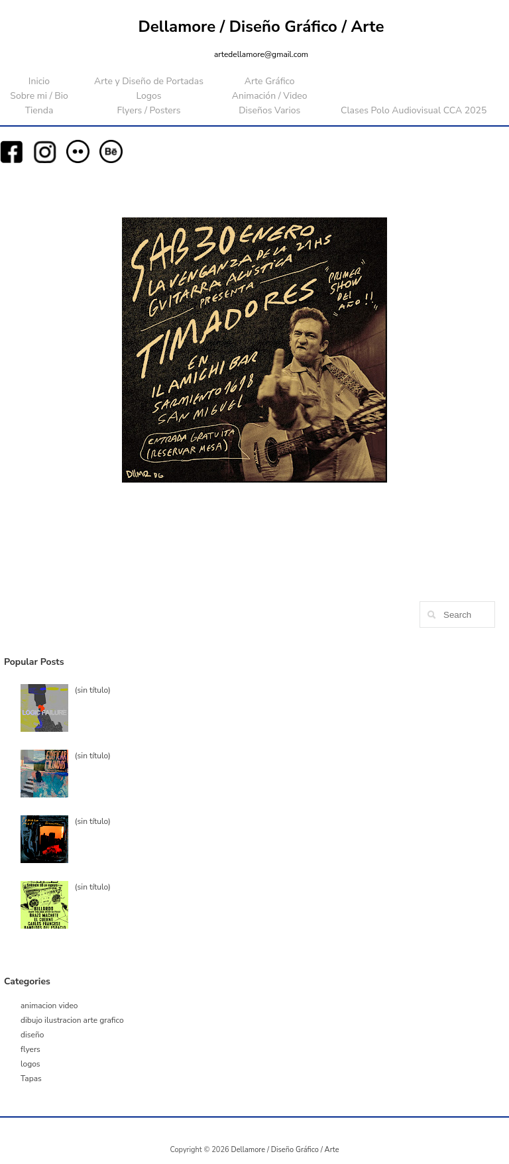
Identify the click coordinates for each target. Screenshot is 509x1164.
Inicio (39, 81)
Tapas (31, 1078)
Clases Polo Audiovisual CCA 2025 (413, 110)
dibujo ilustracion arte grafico (72, 1020)
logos (30, 1064)
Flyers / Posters (148, 110)
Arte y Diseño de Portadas (148, 81)
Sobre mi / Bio (39, 95)
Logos (148, 95)
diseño (32, 1034)
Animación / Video (270, 95)
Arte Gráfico (270, 81)
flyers (30, 1049)
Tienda (39, 110)
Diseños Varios (269, 110)
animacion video (49, 1005)
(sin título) (93, 690)
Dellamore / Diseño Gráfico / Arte (261, 26)
